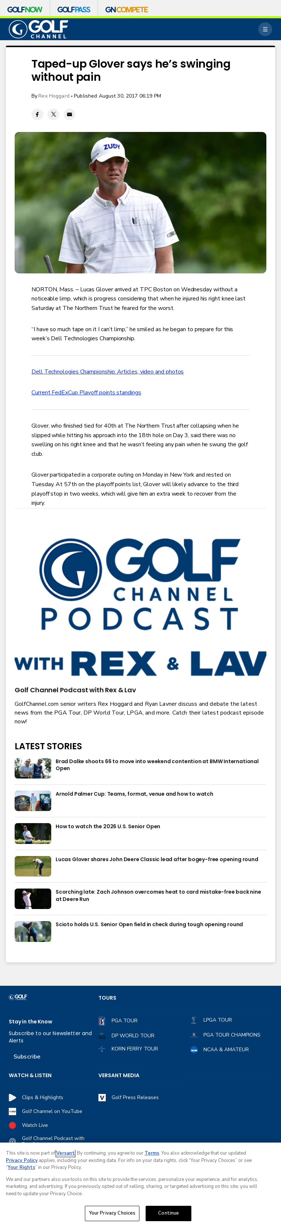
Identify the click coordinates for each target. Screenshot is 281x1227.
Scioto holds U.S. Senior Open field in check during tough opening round (149, 924)
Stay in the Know (30, 1021)
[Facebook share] (37, 114)
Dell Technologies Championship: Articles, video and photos (107, 372)
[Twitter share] (53, 114)
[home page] (38, 29)
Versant (65, 1153)
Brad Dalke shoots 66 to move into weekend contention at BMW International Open (157, 765)
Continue (168, 1213)
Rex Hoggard (54, 95)
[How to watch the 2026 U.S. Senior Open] (33, 833)
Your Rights (21, 1167)
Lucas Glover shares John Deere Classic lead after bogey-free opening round (157, 859)
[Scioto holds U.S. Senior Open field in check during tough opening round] (33, 931)
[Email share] (69, 114)
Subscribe (27, 1057)
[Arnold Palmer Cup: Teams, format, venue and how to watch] (33, 801)
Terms (152, 1153)
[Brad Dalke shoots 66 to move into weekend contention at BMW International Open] (33, 768)
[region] (140, 1185)
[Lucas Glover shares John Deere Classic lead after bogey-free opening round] (33, 866)
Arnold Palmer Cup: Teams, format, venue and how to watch (134, 794)
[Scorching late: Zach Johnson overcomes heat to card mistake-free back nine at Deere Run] (33, 899)
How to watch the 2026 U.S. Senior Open (108, 826)
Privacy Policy (22, 1160)
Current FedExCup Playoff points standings (86, 393)
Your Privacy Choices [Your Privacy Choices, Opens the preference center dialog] (112, 1213)
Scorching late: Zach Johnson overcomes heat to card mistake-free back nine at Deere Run (158, 896)
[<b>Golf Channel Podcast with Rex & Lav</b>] (140, 608)
